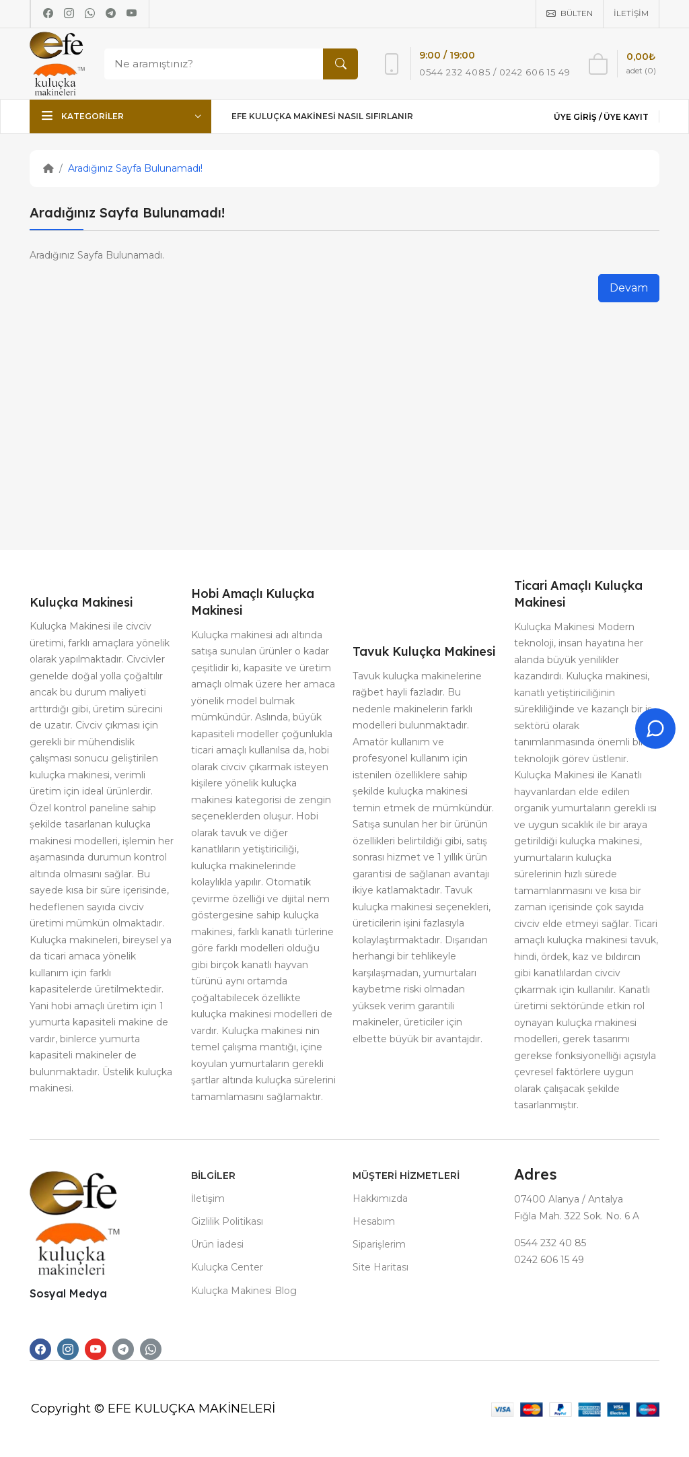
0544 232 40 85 (550, 1243)
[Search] (228, 63)
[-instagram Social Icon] (68, 1349)
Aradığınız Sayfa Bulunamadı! (135, 168)
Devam (629, 287)
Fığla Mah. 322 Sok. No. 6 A (576, 1216)
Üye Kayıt (626, 117)
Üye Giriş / (579, 117)
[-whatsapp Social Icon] (150, 1349)
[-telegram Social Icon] (123, 1349)
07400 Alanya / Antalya (568, 1199)
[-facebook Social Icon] (40, 1349)
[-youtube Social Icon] (95, 1349)
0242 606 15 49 (549, 1260)
